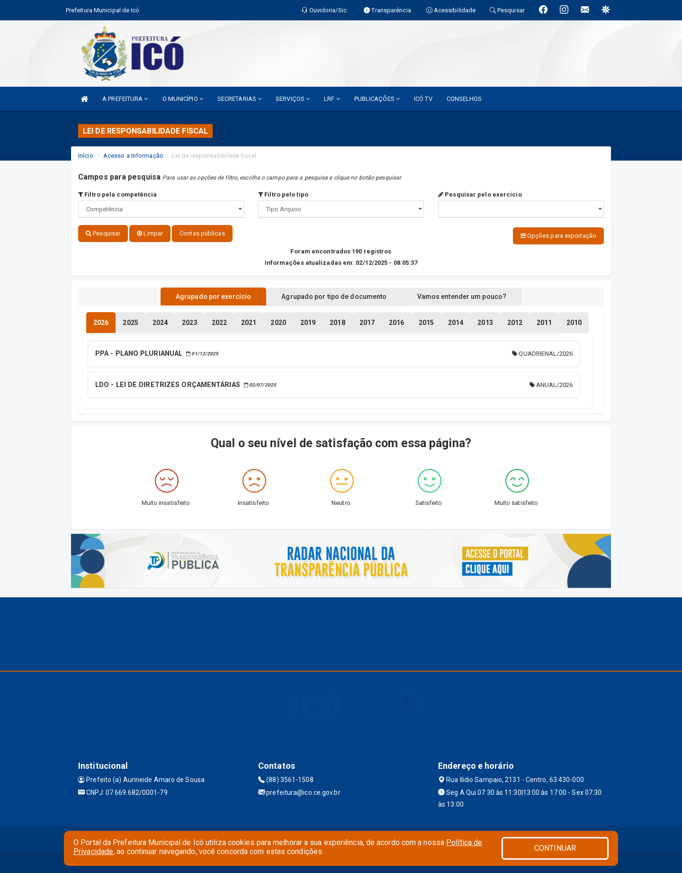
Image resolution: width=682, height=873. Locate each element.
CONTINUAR (555, 848)
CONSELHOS (464, 98)
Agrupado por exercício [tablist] (204, 295)
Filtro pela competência (117, 194)
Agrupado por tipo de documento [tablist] (333, 295)
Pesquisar (103, 233)
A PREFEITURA (125, 98)
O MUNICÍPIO (182, 98)
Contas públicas (202, 233)
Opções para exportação (558, 235)
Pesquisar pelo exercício (480, 194)
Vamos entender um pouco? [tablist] (470, 295)
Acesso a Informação (133, 155)
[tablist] (101, 321)
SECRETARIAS (239, 98)
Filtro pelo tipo (283, 194)
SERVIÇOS (293, 98)
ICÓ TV (423, 98)
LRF (332, 98)
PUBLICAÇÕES (377, 98)
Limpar (150, 233)
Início (85, 155)
